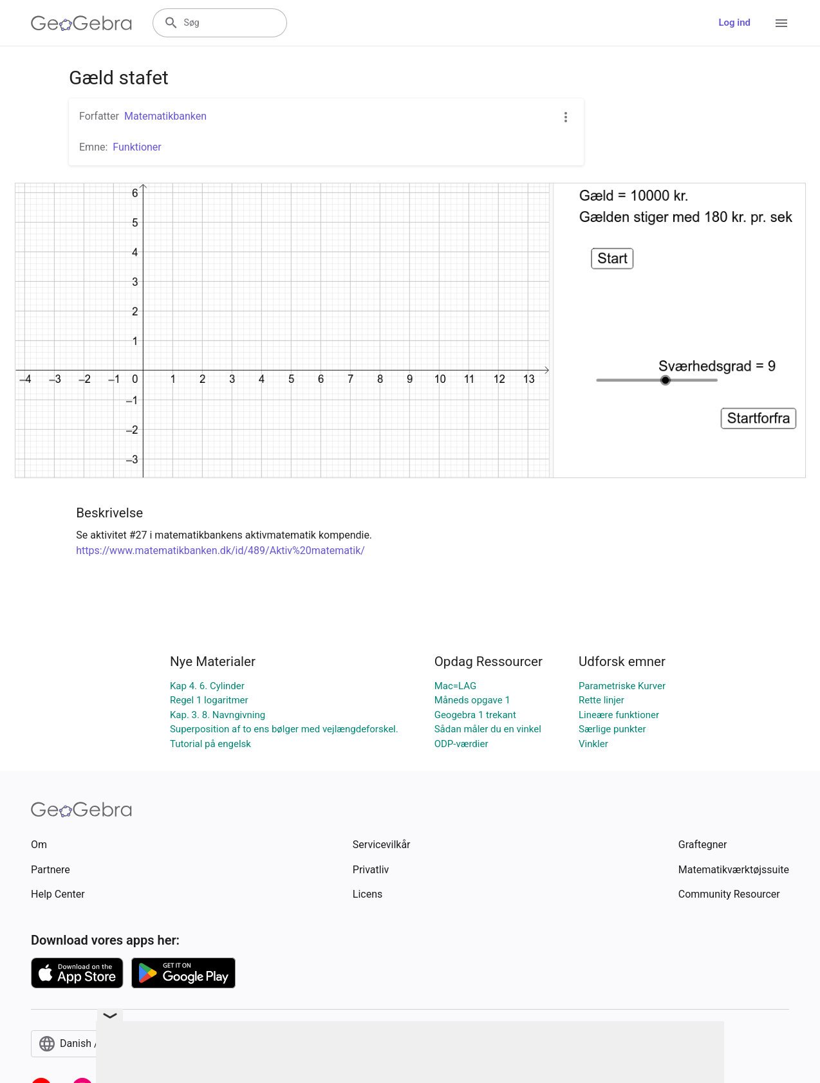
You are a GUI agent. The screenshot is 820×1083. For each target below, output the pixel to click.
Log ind (734, 22)
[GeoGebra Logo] (81, 23)
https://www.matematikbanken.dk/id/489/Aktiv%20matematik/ (220, 550)
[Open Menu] (781, 23)
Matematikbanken (165, 116)
